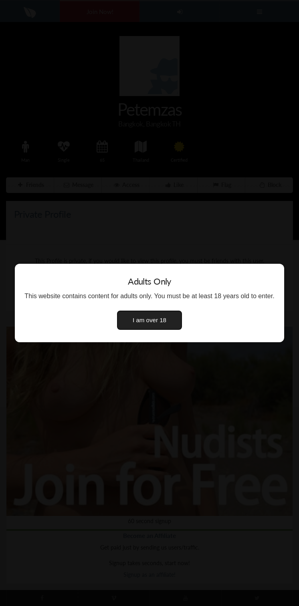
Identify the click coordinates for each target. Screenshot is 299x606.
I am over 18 (149, 320)
